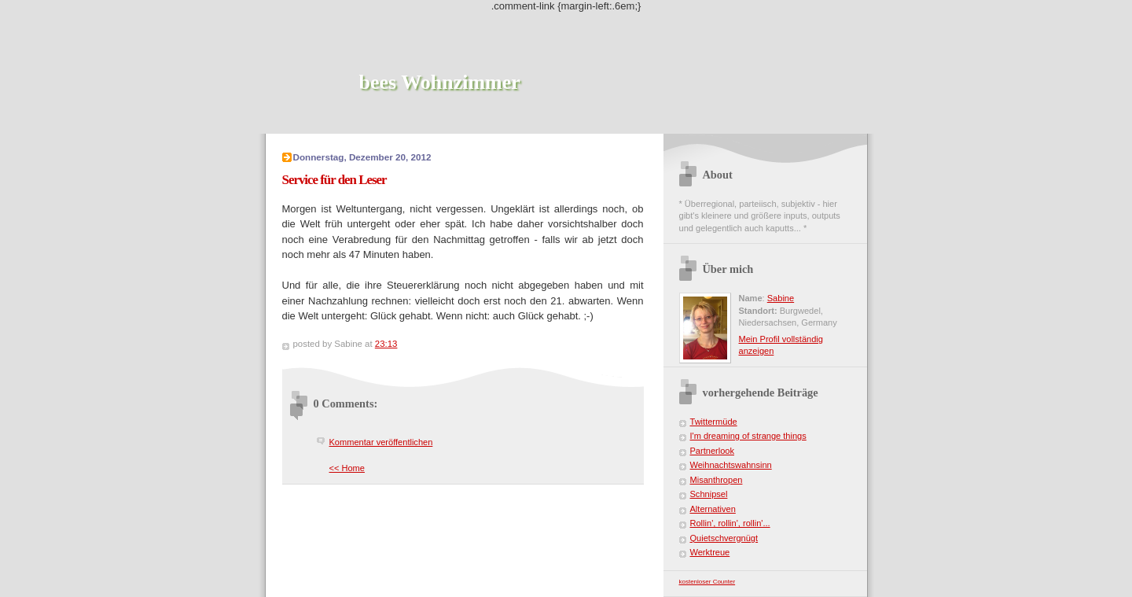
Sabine (780, 298)
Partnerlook (712, 450)
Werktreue (710, 552)
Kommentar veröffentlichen (381, 442)
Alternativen (713, 509)
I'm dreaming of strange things (748, 435)
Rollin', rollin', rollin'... (730, 523)
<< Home (347, 468)
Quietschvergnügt (724, 538)
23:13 (386, 343)
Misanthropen (716, 480)
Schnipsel (709, 494)
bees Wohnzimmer (439, 82)
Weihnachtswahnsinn (731, 465)
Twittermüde (713, 421)
